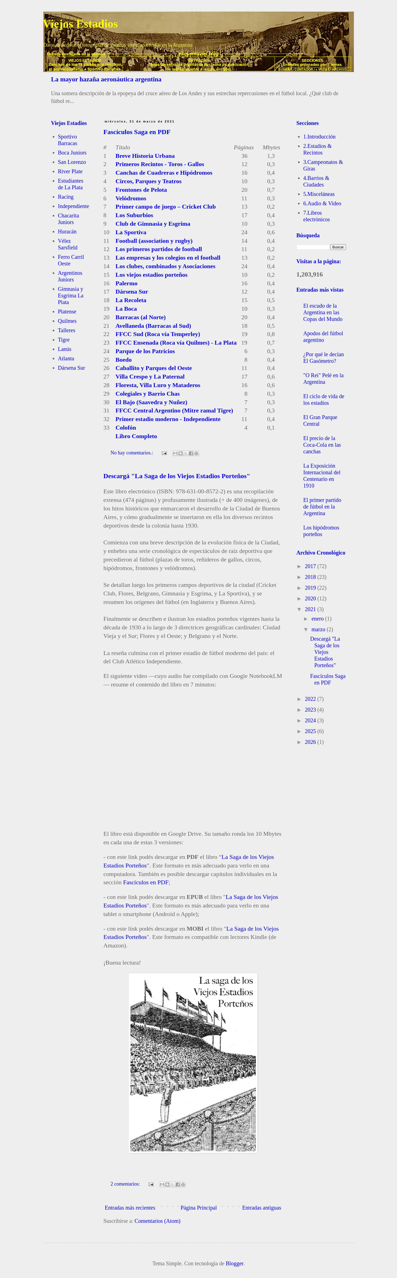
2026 (311, 742)
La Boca (126, 308)
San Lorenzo (72, 162)
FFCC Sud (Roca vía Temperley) (158, 334)
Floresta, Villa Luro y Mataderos (158, 385)
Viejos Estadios (80, 23)
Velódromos (131, 198)
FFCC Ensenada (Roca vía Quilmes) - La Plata (176, 342)
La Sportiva (131, 232)
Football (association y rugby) (154, 240)
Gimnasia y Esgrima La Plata (71, 295)
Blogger (234, 1263)
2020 (311, 598)
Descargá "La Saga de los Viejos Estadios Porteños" (176, 476)
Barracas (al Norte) (141, 317)
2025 (311, 731)
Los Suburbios (134, 215)
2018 (311, 577)
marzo (319, 629)
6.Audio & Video (322, 203)
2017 (311, 566)
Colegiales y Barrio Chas (148, 393)
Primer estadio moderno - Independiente (168, 419)
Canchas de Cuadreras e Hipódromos (164, 172)
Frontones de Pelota (141, 189)
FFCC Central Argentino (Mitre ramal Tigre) (174, 410)
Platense (67, 311)
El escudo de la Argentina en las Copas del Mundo (322, 312)
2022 (311, 699)
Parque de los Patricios (145, 351)
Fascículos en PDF (145, 882)
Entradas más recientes (130, 1208)
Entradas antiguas (261, 1208)
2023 (311, 710)
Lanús (64, 349)
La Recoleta (131, 300)
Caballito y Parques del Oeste (154, 367)
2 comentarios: (126, 1184)
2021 (311, 609)
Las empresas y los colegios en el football (168, 257)
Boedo (124, 359)
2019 (311, 588)
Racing (66, 197)
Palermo (126, 283)
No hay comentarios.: (132, 453)
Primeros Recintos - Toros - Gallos (160, 164)
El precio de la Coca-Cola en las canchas (322, 444)
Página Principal (199, 1208)
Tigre (64, 340)
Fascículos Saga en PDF (136, 131)
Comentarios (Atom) (157, 1221)
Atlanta (66, 358)
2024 (311, 720)
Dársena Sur (132, 291)
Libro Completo (136, 436)
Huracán (67, 231)
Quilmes (67, 321)
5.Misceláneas (319, 194)
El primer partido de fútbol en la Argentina (322, 506)
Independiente (73, 206)
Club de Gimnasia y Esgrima (153, 223)
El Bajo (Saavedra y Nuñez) (151, 402)
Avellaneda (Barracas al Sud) (153, 325)
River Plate (70, 171)
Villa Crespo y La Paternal (150, 376)
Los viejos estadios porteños (151, 274)
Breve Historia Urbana (145, 155)
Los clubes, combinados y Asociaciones (165, 266)
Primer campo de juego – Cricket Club (166, 206)
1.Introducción (319, 137)
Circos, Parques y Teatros (149, 181)
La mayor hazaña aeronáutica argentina (106, 79)
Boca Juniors (72, 153)
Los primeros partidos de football (159, 249)
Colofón (126, 427)
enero (318, 619)
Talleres (66, 330)
